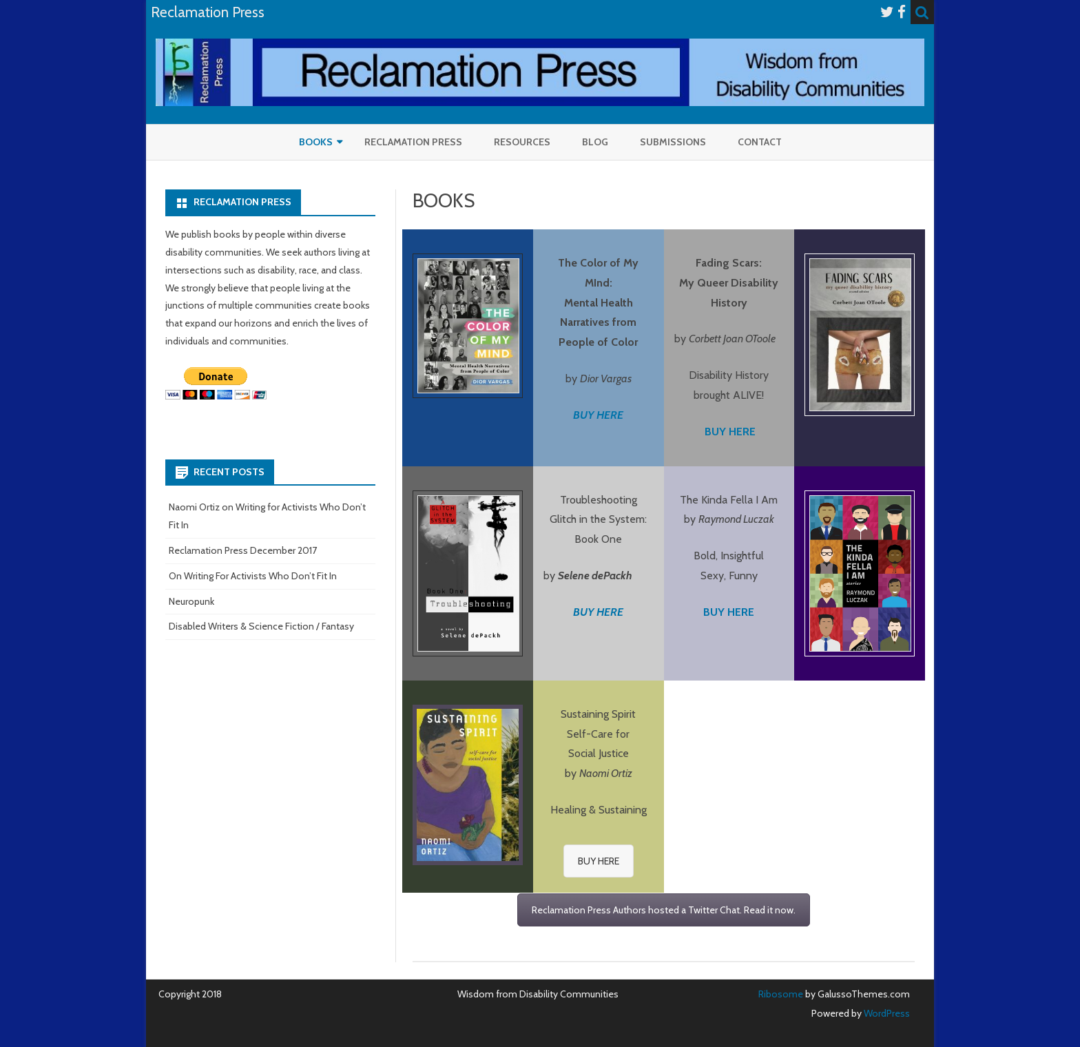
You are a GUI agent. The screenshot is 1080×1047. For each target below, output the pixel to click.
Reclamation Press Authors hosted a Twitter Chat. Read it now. (664, 910)
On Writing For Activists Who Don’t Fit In (253, 576)
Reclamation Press (413, 142)
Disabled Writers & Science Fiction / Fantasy (261, 626)
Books (316, 142)
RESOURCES (522, 142)
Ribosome (780, 994)
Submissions (673, 142)
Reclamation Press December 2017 (243, 550)
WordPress (886, 1013)
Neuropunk (191, 601)
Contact (760, 142)
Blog (595, 142)
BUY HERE (598, 612)
